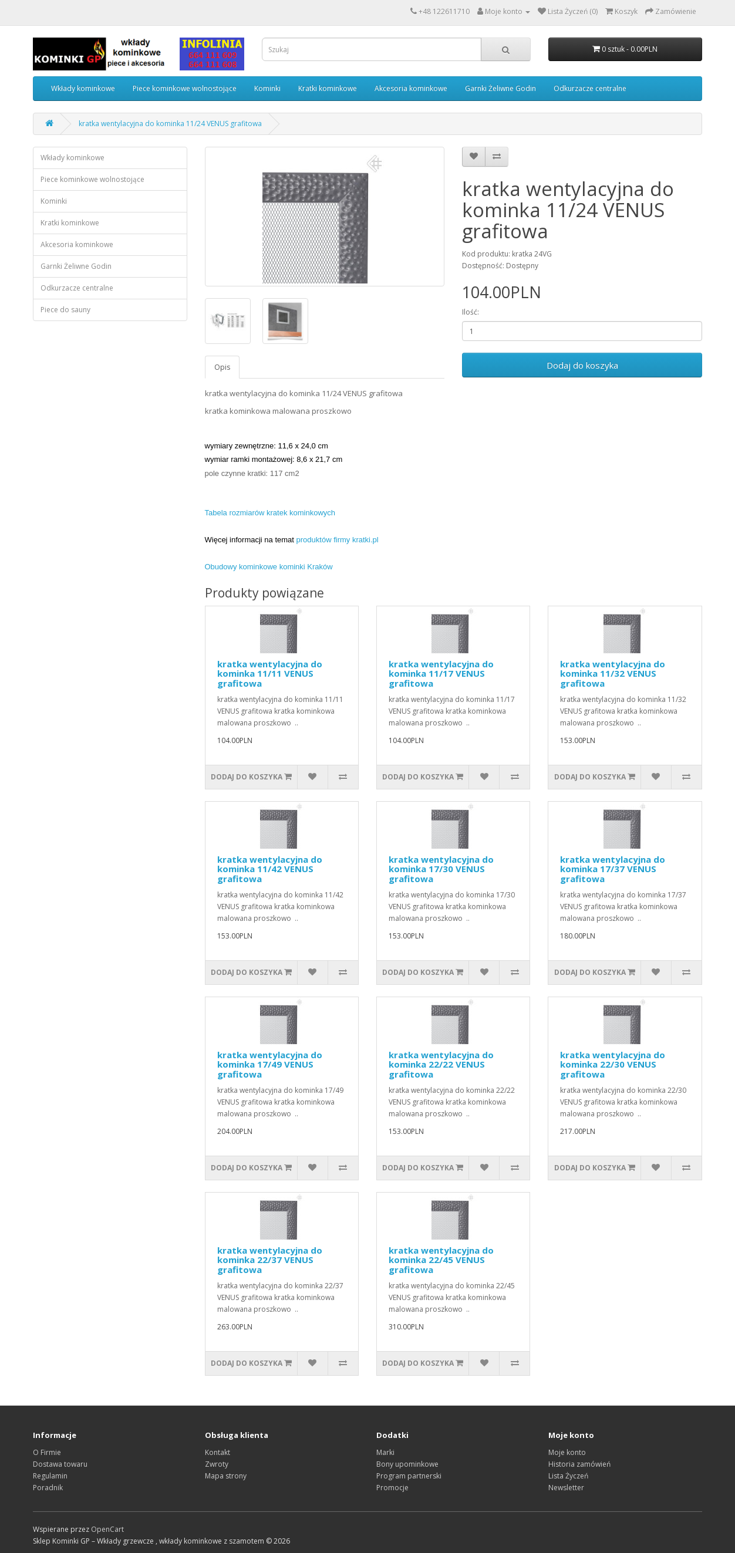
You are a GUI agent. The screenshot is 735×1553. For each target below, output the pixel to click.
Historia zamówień (579, 1464)
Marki (385, 1452)
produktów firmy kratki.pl (337, 539)
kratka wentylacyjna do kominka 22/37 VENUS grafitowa (269, 1259)
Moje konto (567, 1452)
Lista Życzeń (568, 1476)
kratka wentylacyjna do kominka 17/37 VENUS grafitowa (612, 868)
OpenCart (107, 1529)
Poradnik (48, 1488)
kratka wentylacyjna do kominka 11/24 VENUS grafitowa (170, 124)
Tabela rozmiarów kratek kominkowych (270, 512)
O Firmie (47, 1452)
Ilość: (470, 312)
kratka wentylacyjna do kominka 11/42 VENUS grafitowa (269, 868)
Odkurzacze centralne (590, 88)
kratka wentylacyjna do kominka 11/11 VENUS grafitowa (269, 673)
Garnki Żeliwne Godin (500, 88)
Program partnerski (408, 1476)
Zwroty (216, 1464)
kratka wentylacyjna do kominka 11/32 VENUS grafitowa (612, 673)
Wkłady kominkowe (83, 88)
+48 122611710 (444, 11)
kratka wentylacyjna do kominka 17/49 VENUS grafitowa (269, 1064)
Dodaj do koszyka (582, 365)
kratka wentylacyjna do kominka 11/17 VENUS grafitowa (441, 673)
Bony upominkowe (407, 1464)
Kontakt (217, 1452)
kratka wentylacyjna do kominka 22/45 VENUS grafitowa (441, 1259)
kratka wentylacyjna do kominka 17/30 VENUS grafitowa (441, 868)
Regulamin (50, 1476)
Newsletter (566, 1488)
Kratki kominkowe (327, 88)
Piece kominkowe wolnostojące (185, 88)
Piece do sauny (65, 310)
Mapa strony (226, 1476)
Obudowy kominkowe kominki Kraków (269, 566)
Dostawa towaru (60, 1464)
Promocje (392, 1488)
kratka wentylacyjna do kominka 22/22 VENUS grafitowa (441, 1064)
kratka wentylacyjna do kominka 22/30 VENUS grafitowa (612, 1064)
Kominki (267, 88)
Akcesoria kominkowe (411, 88)
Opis (222, 367)
